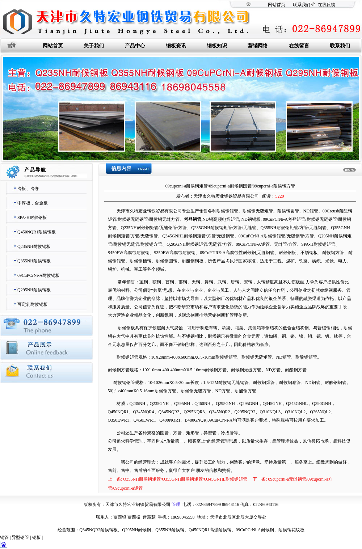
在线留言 (299, 45)
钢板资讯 (176, 45)
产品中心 (135, 45)
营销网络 (258, 45)
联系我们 (301, 4)
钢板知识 (217, 45)
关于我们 (94, 45)
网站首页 (276, 4)
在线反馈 (326, 4)
